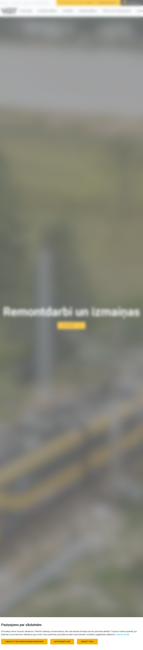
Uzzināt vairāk (122, 634)
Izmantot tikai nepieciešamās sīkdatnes (24, 642)
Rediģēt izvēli (87, 642)
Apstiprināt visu (62, 642)
